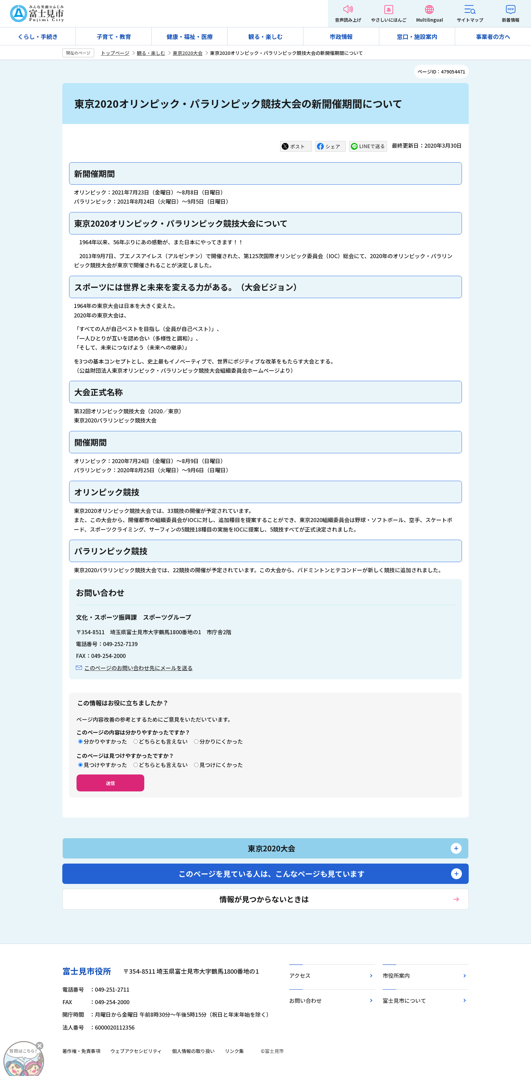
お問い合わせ (305, 1000)
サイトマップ (470, 20)
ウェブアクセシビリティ (136, 1051)
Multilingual (429, 20)
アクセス (300, 975)
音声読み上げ (348, 20)
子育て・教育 (114, 36)
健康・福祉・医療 (190, 36)
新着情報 (510, 20)
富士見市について (404, 1000)
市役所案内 (396, 975)
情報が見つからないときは (264, 898)
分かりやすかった (105, 741)
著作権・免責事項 (81, 1051)
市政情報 (341, 36)
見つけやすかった (105, 765)
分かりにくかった (221, 741)
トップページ (115, 52)
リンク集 (234, 1051)
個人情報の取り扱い (193, 1051)
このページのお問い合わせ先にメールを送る (138, 668)
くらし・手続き (38, 36)
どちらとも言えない (163, 741)
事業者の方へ (493, 36)
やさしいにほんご (388, 20)
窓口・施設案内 (417, 36)
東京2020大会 (188, 52)
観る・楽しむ (265, 36)
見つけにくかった (221, 765)
